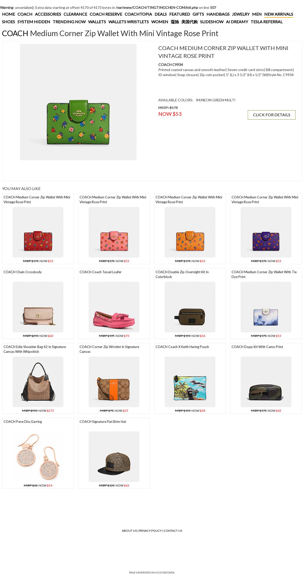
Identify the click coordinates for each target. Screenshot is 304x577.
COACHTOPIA (138, 14)
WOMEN (159, 21)
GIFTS (198, 14)
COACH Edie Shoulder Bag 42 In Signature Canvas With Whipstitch (35, 349)
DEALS (161, 14)
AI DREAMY (237, 21)
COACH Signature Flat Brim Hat (103, 422)
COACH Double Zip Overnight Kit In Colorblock (182, 274)
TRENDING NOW (69, 21)
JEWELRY (241, 14)
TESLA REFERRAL (266, 21)
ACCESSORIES (48, 14)
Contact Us (173, 531)
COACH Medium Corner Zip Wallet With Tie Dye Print (264, 274)
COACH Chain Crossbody (23, 272)
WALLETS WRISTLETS (128, 21)
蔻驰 (175, 21)
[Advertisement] (78, 170)
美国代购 (189, 21)
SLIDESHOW (211, 21)
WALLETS (97, 21)
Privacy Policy (150, 531)
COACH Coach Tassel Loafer (101, 272)
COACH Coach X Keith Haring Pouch (182, 347)
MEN (257, 14)
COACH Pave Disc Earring (23, 422)
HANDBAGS (218, 14)
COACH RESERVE (106, 14)
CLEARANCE (75, 14)
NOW (38, 261)
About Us (129, 531)
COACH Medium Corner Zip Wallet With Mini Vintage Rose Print (37, 199)
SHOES (8, 21)
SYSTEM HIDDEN (33, 21)
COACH (24, 14)
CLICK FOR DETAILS (271, 114)
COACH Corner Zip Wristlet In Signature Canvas (109, 349)
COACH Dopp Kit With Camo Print (257, 347)
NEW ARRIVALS (278, 14)
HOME (8, 14)
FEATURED (179, 14)
